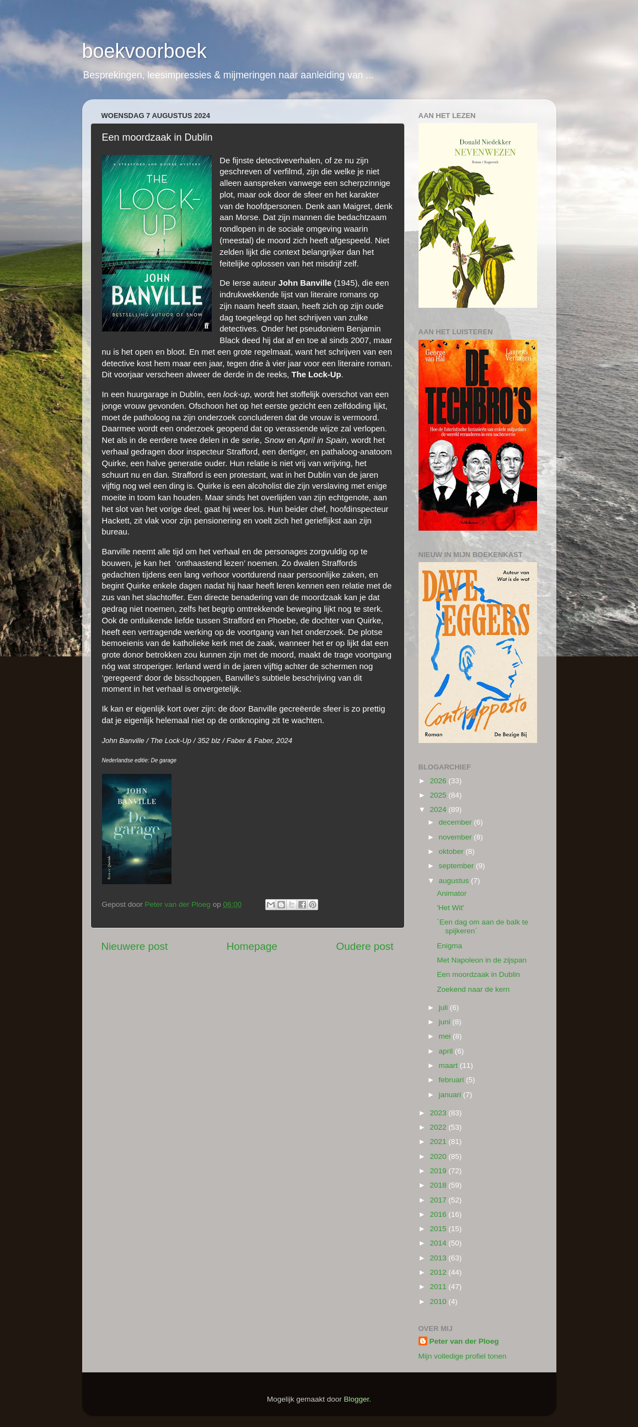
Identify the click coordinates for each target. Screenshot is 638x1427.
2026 (439, 781)
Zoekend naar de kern (473, 989)
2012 (439, 1272)
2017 (439, 1200)
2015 (439, 1229)
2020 (439, 1156)
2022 (439, 1127)
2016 (439, 1214)
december (456, 822)
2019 (439, 1171)
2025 (439, 795)
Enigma (449, 946)
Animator (452, 893)
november (456, 837)
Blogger (356, 1399)
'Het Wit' (450, 908)
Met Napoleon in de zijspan (482, 960)
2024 (439, 809)
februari (453, 1080)
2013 (439, 1258)
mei (446, 1036)
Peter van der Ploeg (464, 1341)
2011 (439, 1286)
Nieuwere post (134, 946)
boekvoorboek (144, 51)
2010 (439, 1301)
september (457, 866)
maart (449, 1065)
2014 (439, 1243)
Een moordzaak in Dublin (478, 974)
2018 (439, 1185)
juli (444, 1007)
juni (446, 1022)
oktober (452, 851)
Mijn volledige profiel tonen (463, 1356)
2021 (439, 1141)
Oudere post (365, 946)
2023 (439, 1113)
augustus (455, 880)
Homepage (252, 946)
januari (451, 1095)
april (447, 1051)
